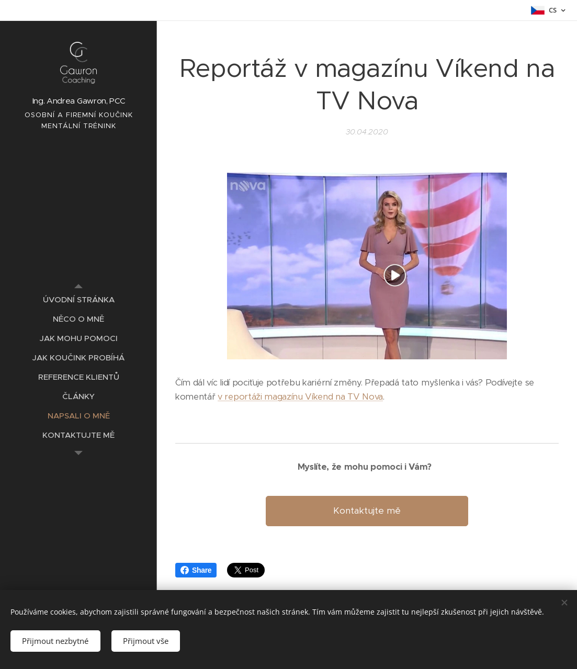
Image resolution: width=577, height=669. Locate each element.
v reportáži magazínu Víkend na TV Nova (300, 396)
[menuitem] (78, 299)
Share (195, 570)
